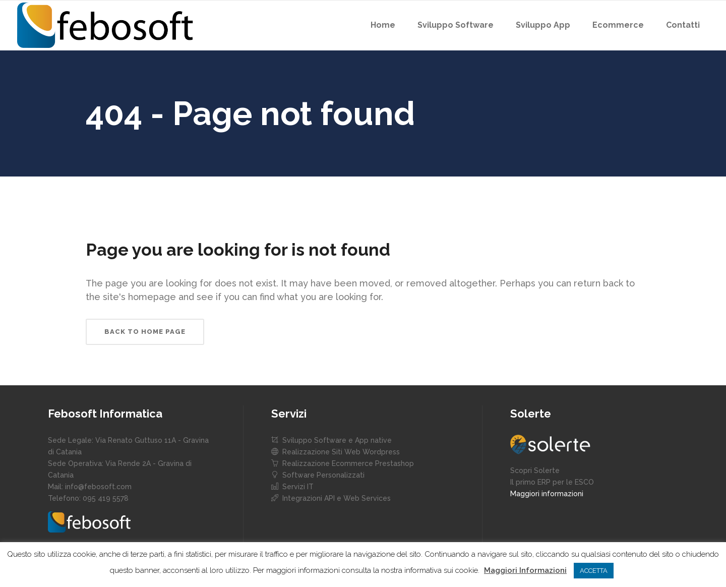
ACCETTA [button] (594, 570)
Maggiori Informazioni (525, 570)
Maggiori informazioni (546, 494)
